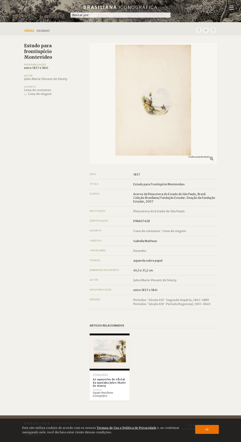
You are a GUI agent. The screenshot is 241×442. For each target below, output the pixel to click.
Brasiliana (120, 7)
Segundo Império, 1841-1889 (187, 300)
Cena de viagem (40, 94)
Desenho (139, 251)
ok (207, 429)
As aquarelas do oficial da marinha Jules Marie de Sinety (109, 382)
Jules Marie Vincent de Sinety (45, 79)
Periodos (139, 300)
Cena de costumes (37, 90)
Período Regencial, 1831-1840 (188, 304)
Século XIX (156, 300)
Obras (29, 31)
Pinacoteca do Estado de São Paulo (159, 211)
